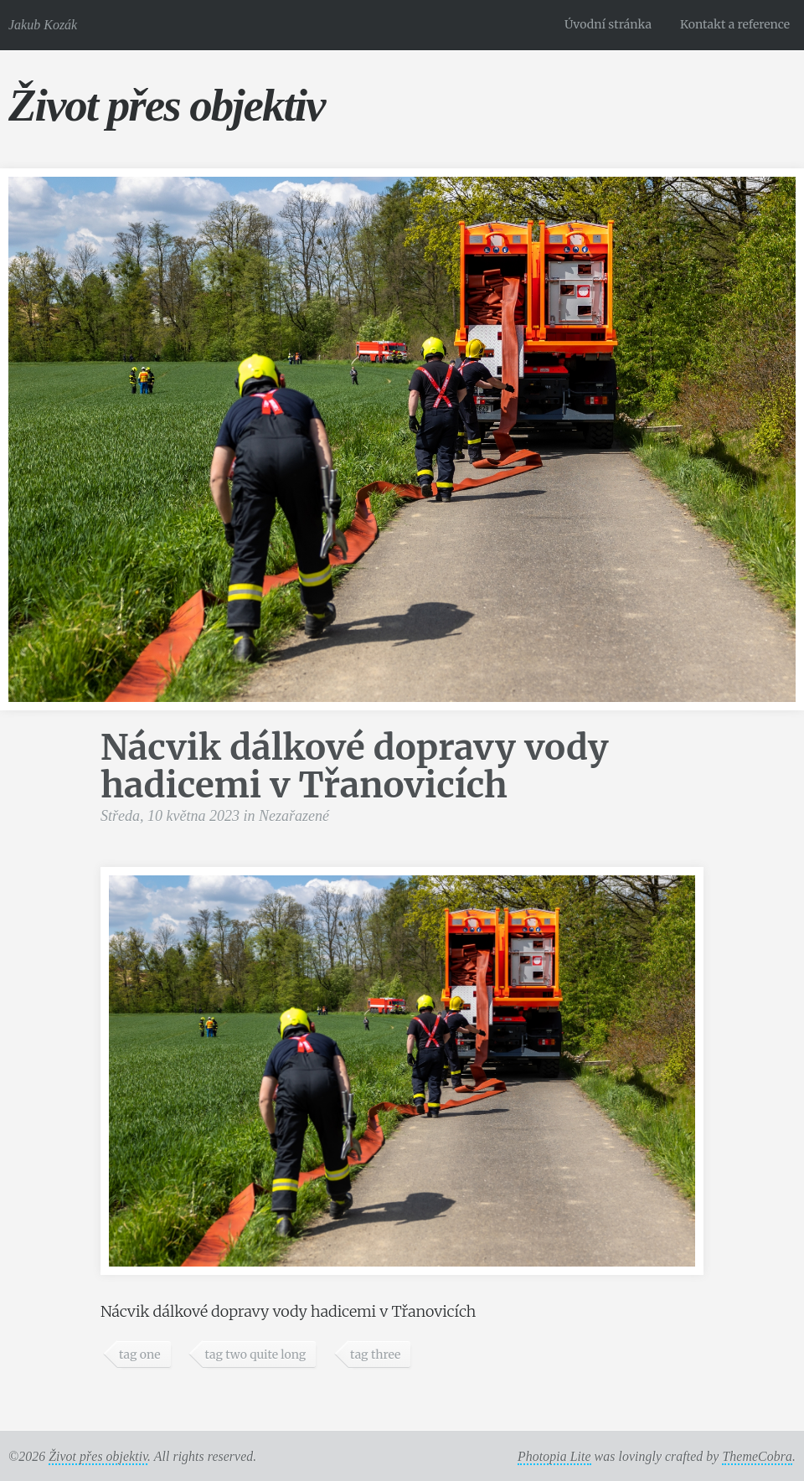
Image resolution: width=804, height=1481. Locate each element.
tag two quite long (255, 1354)
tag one (140, 1354)
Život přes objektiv (166, 105)
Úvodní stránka (608, 24)
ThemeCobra (757, 1456)
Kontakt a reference (735, 24)
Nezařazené (294, 816)
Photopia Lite (554, 1456)
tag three (375, 1354)
